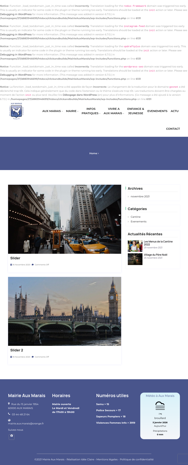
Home (93, 153)
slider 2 (16, 350)
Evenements (138, 221)
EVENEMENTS (157, 111)
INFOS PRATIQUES (90, 111)
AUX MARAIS (51, 111)
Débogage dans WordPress (80, 95)
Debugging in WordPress (16, 14)
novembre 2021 (140, 196)
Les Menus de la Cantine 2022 (158, 243)
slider (15, 258)
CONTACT (173, 128)
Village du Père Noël (155, 254)
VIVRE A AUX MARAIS (113, 111)
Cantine (136, 216)
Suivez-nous (15, 429)
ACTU (175, 111)
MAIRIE (71, 111)
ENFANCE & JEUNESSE (135, 111)
